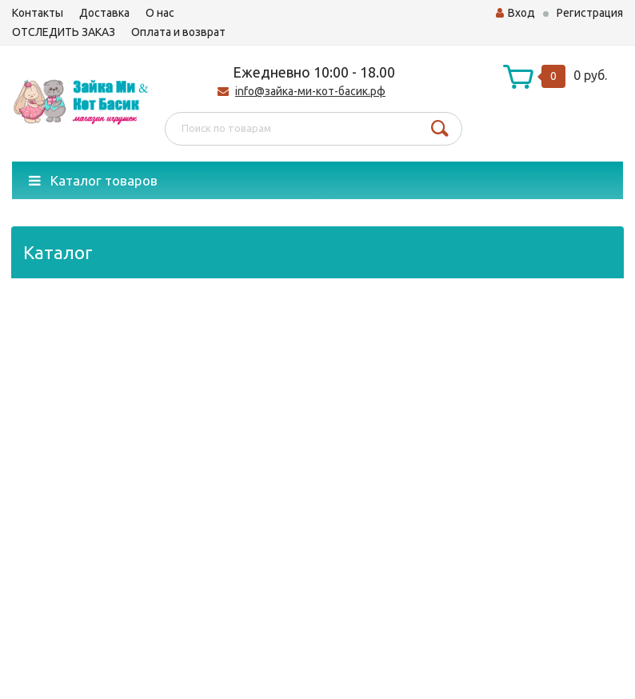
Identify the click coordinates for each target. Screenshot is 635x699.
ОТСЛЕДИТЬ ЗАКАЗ (63, 32)
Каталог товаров (93, 180)
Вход (515, 12)
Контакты (37, 12)
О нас (160, 12)
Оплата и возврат (178, 32)
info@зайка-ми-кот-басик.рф (310, 91)
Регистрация (590, 12)
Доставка (104, 12)
